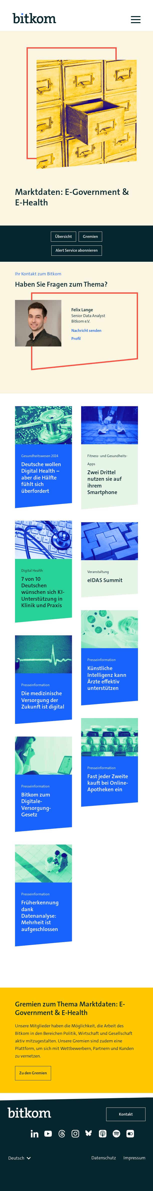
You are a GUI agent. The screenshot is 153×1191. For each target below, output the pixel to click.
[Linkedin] (35, 1137)
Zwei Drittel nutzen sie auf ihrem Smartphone (104, 482)
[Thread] (62, 1137)
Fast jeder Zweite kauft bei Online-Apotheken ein (107, 783)
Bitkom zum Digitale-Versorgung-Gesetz (36, 804)
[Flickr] (131, 1137)
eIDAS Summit (104, 580)
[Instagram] (76, 1137)
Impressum (134, 1158)
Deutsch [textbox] (16, 1158)
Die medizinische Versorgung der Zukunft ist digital (42, 700)
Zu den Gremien (33, 1073)
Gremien (90, 236)
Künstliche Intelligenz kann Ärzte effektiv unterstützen (106, 678)
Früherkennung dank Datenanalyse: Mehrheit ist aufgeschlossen (40, 916)
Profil (76, 338)
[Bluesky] (90, 1137)
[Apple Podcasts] (103, 1137)
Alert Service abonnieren (77, 250)
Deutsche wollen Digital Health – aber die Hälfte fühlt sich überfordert (41, 477)
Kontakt (126, 1114)
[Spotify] (117, 1137)
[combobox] (20, 1158)
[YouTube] (49, 1137)
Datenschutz (103, 1158)
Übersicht (63, 236)
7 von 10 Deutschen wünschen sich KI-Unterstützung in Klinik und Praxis (42, 592)
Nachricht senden (86, 330)
